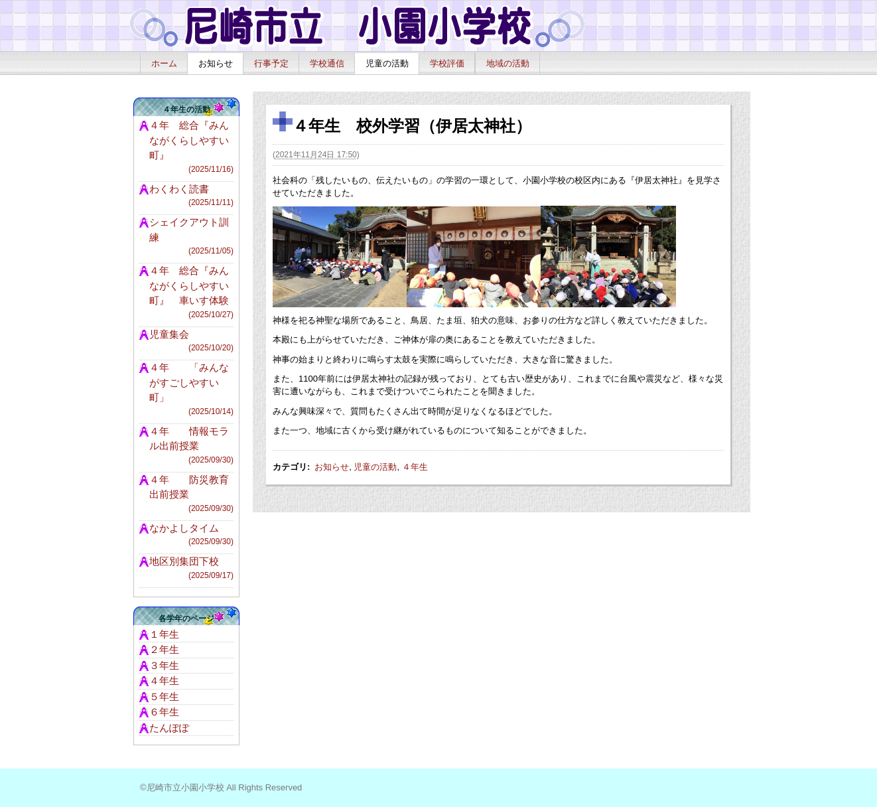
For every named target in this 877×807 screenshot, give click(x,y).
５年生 (164, 696)
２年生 (164, 649)
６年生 (164, 711)
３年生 (164, 665)
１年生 (164, 634)
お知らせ (215, 63)
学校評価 (447, 63)
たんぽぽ (169, 727)
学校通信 (327, 63)
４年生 (415, 467)
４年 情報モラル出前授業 (191, 445)
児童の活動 (387, 63)
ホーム (164, 63)
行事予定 (271, 63)
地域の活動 (507, 63)
